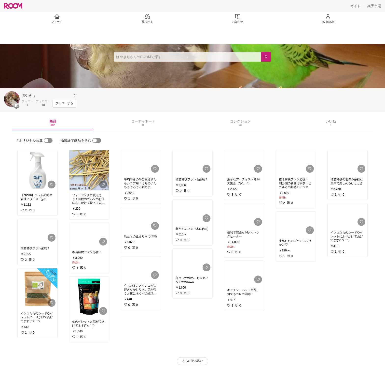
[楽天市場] (374, 6)
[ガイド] (355, 6)
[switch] (48, 140)
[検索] (266, 57)
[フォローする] (64, 104)
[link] (37, 170)
